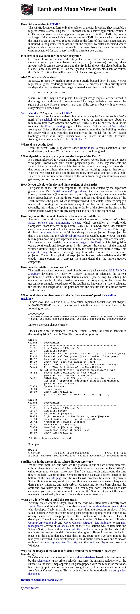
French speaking (55, 126)
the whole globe (48, 233)
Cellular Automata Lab (42, 545)
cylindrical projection (71, 236)
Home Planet (87, 148)
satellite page (54, 500)
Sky (103, 565)
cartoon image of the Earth (85, 242)
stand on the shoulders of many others (103, 529)
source (61, 59)
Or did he (76, 139)
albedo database (86, 580)
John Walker (31, 610)
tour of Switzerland (114, 126)
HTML (54, 24)
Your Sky (72, 565)
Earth (92, 565)
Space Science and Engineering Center (54, 223)
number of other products (78, 552)
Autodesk (62, 548)
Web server (104, 229)
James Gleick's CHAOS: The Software (87, 545)
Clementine (43, 583)
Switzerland (28, 113)
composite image (38, 252)
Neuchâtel (46, 120)
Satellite (26, 484)
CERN (66, 113)
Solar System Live (54, 565)
